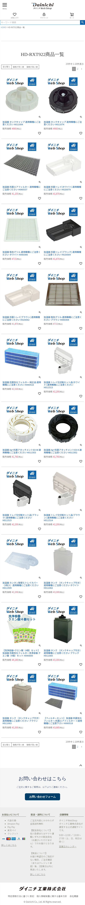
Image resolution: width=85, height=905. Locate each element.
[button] (81, 69)
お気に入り (15, 15)
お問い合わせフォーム (42, 796)
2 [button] (77, 68)
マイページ (44, 15)
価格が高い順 (32, 66)
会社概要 (74, 896)
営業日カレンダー (67, 846)
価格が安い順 (18, 66)
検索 (82, 22)
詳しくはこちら (9, 845)
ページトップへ (80, 765)
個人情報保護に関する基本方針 (52, 896)
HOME (3, 27)
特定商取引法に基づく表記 (21, 896)
